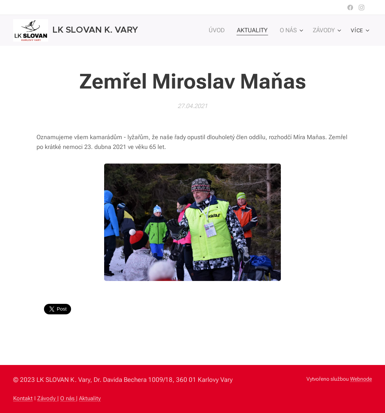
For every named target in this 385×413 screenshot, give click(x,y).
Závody (47, 398)
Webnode (361, 379)
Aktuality (90, 398)
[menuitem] (223, 30)
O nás (68, 398)
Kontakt (23, 398)
